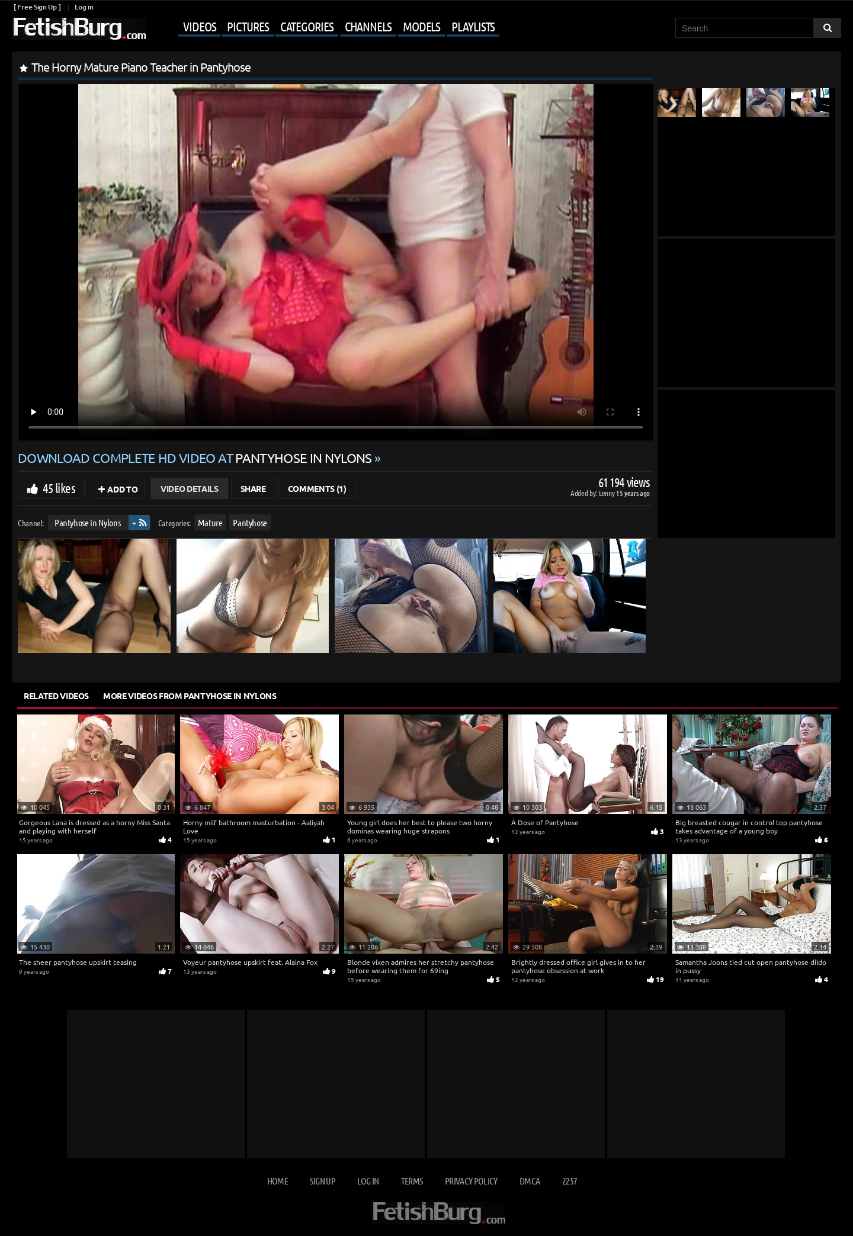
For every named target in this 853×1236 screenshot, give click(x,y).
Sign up (322, 1180)
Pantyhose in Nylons (87, 522)
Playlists (473, 26)
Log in (84, 7)
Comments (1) (317, 488)
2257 (569, 1180)
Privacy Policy (471, 1180)
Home (277, 1180)
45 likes (59, 487)
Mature (210, 522)
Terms (412, 1180)
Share (253, 488)
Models (421, 26)
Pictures (247, 26)
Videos (199, 26)
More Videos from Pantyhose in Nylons (189, 695)
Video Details (189, 488)
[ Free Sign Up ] (37, 7)
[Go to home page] (79, 29)
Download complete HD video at (196, 457)
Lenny (607, 493)
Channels (368, 26)
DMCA (530, 1180)
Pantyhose (250, 522)
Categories (306, 26)
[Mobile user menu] (324, 27)
